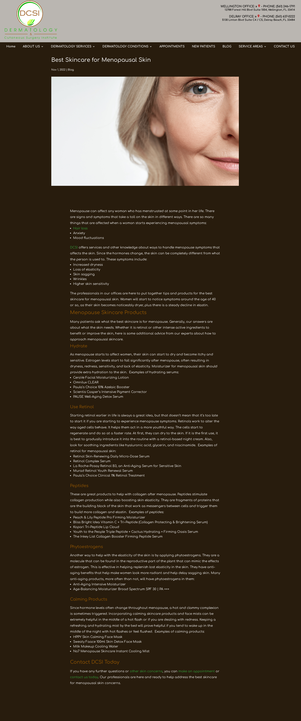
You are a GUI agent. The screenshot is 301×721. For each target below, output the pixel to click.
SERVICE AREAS (251, 31)
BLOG (226, 31)
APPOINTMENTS (172, 31)
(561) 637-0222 (285, 16)
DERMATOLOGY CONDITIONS (125, 31)
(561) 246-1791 (285, 6)
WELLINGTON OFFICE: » (240, 6)
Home (10, 31)
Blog (71, 69)
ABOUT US (31, 31)
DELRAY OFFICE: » (244, 16)
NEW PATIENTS (203, 31)
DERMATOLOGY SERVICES (71, 31)
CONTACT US (284, 31)
